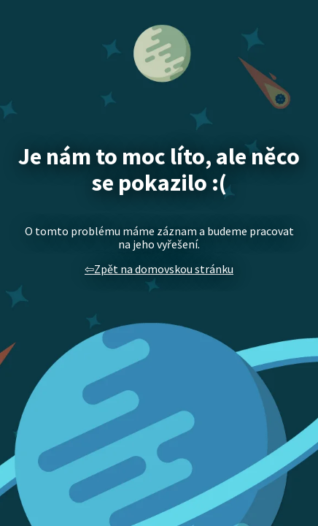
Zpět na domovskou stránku (163, 269)
